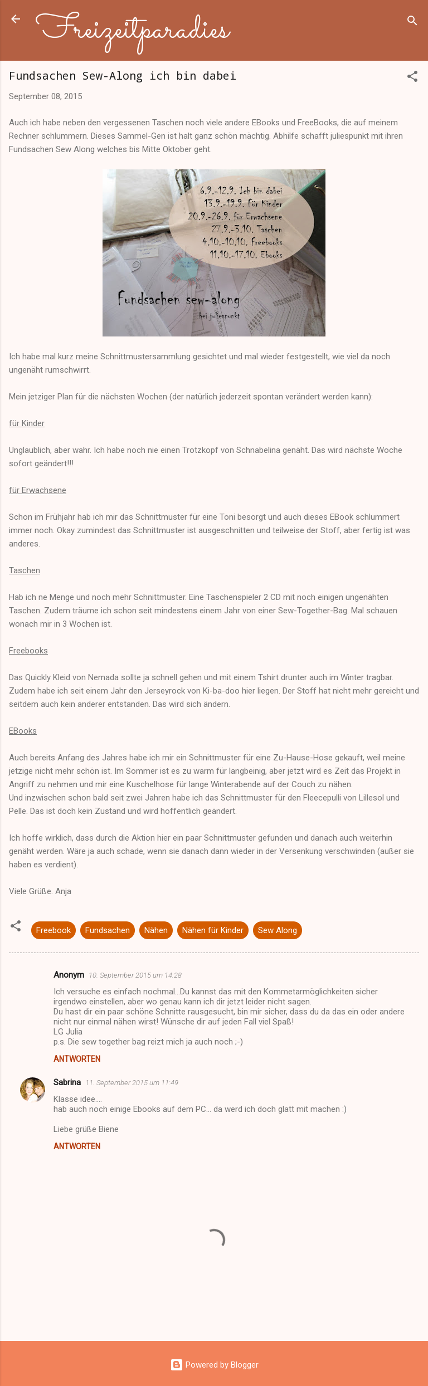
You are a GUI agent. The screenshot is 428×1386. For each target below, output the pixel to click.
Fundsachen (107, 930)
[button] (412, 78)
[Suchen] (412, 23)
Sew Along (277, 930)
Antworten (77, 1059)
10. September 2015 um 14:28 (135, 975)
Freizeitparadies (132, 30)
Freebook (53, 930)
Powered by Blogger (214, 1365)
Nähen (156, 930)
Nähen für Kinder (213, 930)
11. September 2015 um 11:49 (131, 1082)
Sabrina (67, 1082)
